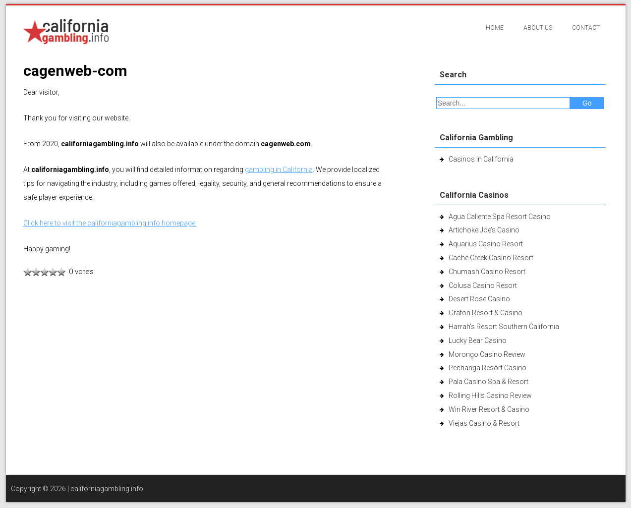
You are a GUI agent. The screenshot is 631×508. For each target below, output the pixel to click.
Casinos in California (481, 159)
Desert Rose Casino (479, 299)
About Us (537, 27)
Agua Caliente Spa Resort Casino (500, 217)
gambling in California (279, 169)
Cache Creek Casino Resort (491, 258)
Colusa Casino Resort (483, 285)
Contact (586, 27)
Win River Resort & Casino (489, 409)
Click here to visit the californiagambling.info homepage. (110, 223)
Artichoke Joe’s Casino (484, 230)
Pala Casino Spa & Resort (488, 382)
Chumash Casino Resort (487, 272)
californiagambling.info (106, 489)
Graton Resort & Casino (485, 313)
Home (495, 27)
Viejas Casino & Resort (484, 423)
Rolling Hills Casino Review (490, 395)
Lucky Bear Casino (478, 340)
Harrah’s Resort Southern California (504, 327)
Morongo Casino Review (487, 354)
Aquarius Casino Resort (486, 244)
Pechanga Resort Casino (487, 368)
